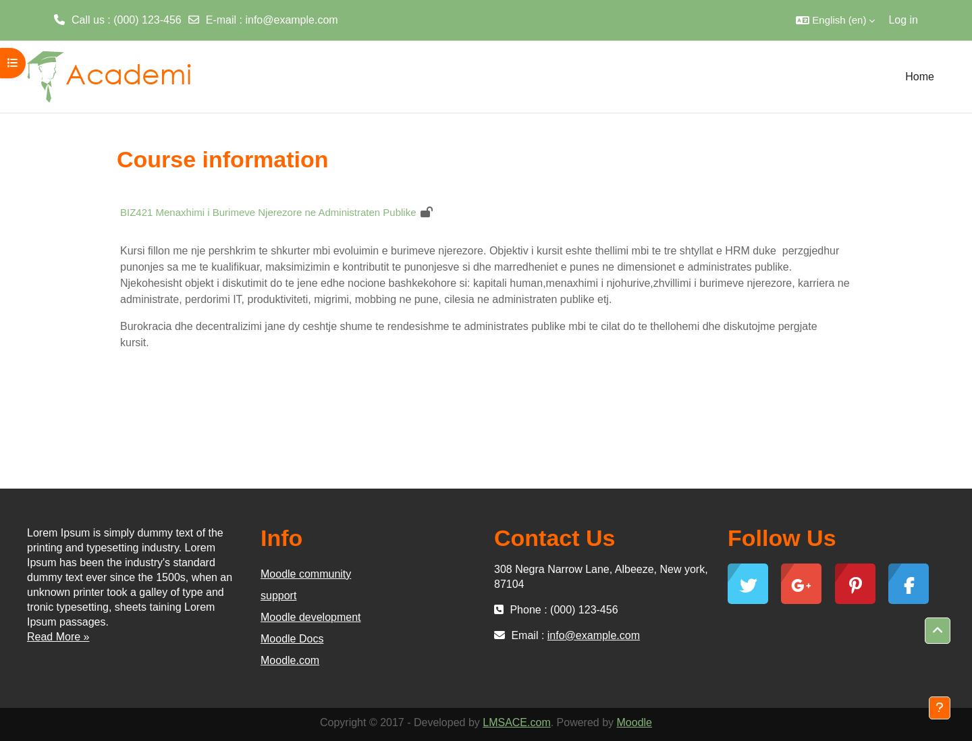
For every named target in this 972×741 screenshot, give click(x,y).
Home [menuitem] (919, 76)
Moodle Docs (292, 638)
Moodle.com (290, 660)
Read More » (58, 636)
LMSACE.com (516, 722)
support (278, 595)
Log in (903, 20)
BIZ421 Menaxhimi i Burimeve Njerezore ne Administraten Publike (268, 212)
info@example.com (291, 20)
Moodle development (311, 617)
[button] (835, 20)
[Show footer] (939, 707)
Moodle (634, 722)
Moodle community (306, 574)
